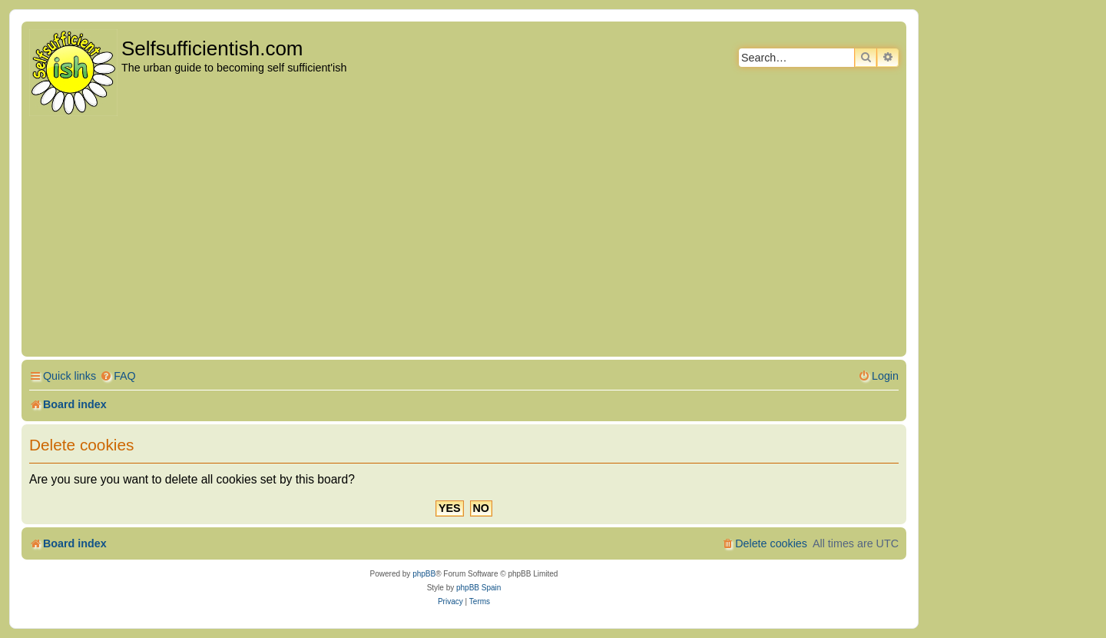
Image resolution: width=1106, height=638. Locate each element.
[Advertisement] (463, 237)
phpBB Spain (478, 587)
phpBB (423, 574)
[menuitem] (118, 376)
